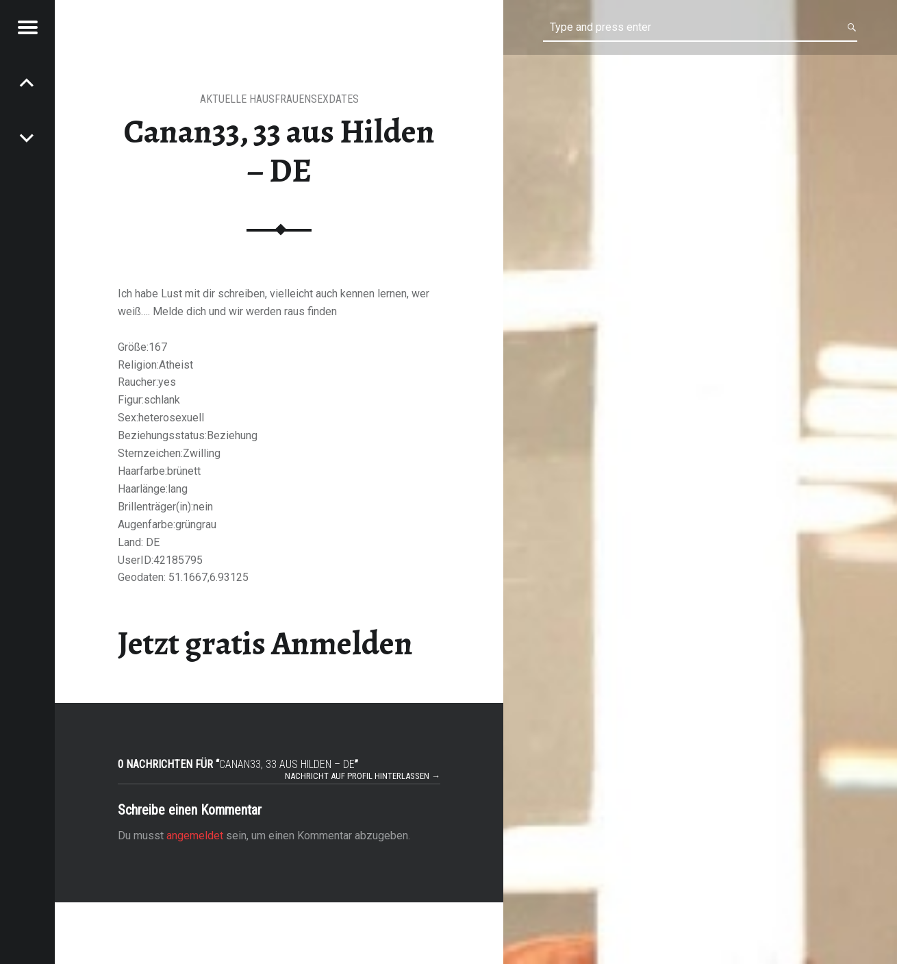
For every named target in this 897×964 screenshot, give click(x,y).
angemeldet (194, 835)
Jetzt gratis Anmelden (265, 643)
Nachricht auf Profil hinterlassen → (362, 776)
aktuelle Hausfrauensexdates (279, 99)
